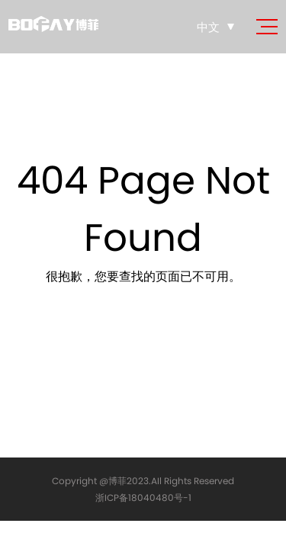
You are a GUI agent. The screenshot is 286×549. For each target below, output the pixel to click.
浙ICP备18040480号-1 (143, 497)
